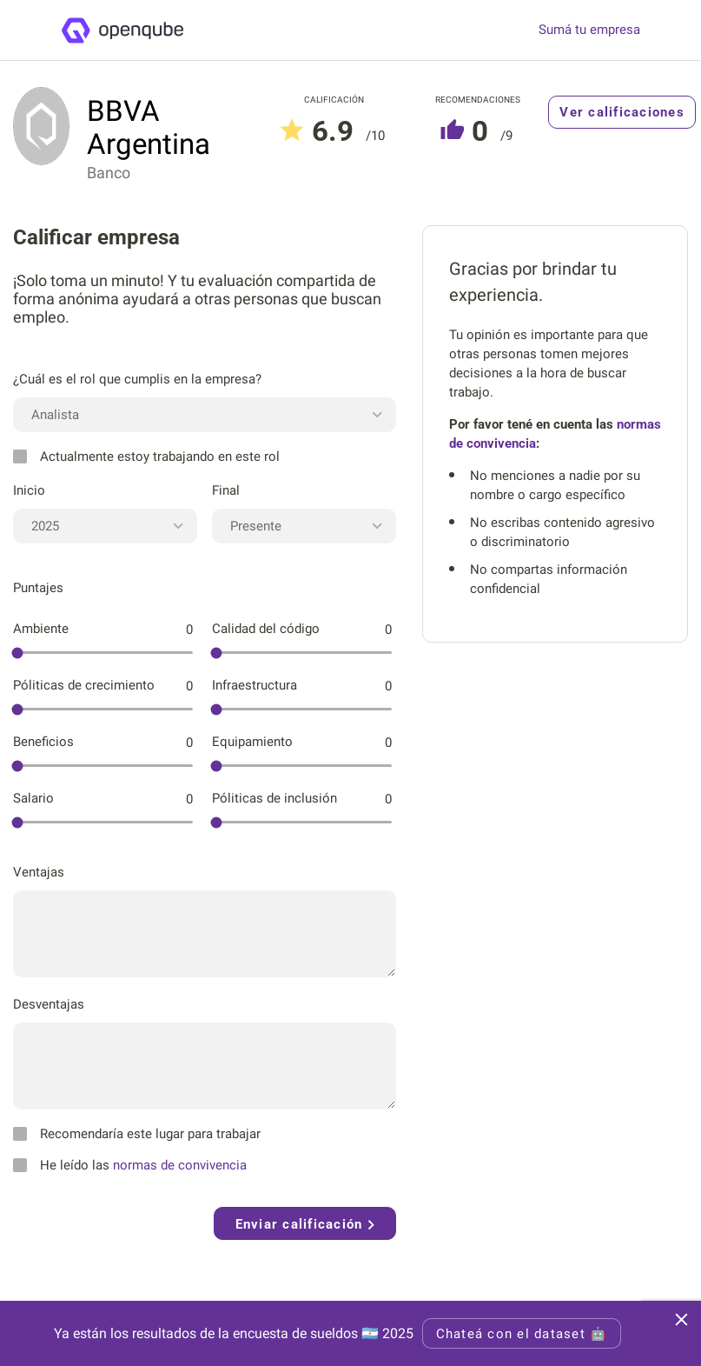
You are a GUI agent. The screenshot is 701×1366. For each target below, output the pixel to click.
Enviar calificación (304, 1224)
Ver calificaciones (621, 112)
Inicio (29, 490)
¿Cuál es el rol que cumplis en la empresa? (137, 379)
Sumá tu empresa (589, 30)
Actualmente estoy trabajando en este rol (146, 456)
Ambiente (41, 628)
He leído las (130, 1165)
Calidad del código (266, 628)
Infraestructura (254, 685)
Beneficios (43, 742)
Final (226, 490)
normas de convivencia (180, 1165)
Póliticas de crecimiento (84, 685)
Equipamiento (252, 742)
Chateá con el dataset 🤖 (522, 1334)
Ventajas (38, 872)
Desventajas (48, 1004)
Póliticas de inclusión (274, 798)
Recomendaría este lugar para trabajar (137, 1134)
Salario (33, 798)
